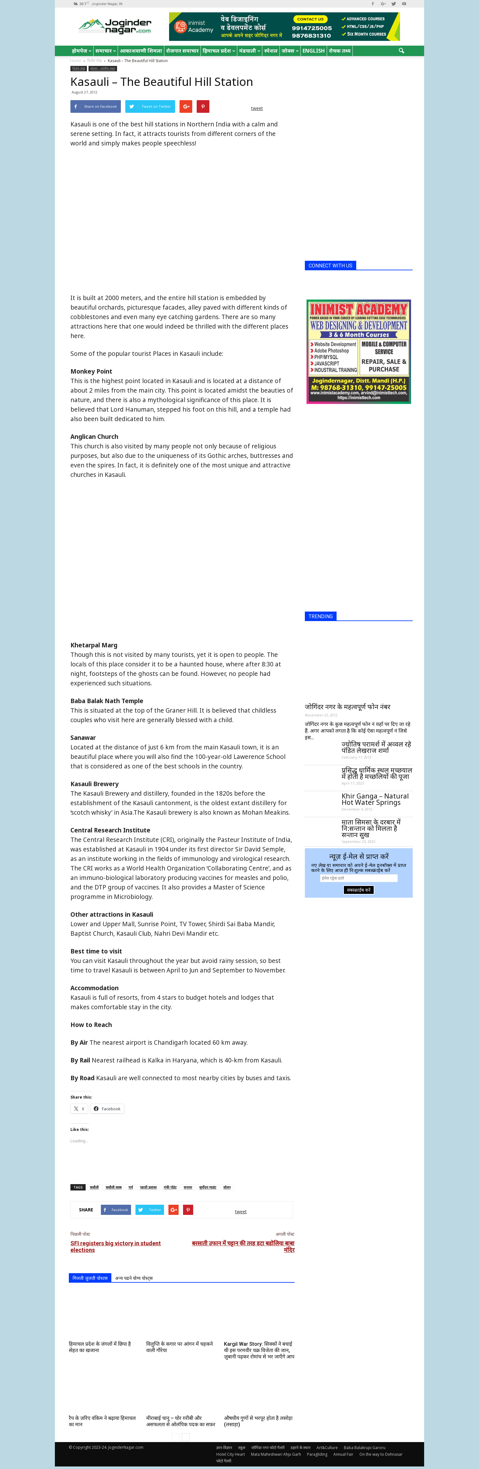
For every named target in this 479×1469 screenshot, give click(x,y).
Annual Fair (343, 1454)
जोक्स (290, 50)
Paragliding (317, 1454)
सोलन (227, 1187)
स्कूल (241, 1447)
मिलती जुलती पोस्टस (90, 1278)
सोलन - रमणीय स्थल (102, 68)
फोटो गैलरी (223, 1461)
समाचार (105, 50)
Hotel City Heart (230, 1454)
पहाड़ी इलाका (148, 1187)
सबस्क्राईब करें (359, 890)
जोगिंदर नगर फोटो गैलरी (268, 1447)
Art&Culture (327, 1447)
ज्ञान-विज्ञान (224, 1447)
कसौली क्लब (113, 1187)
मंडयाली (249, 50)
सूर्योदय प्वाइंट (207, 1187)
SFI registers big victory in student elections (115, 1246)
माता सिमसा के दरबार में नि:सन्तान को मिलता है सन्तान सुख (371, 828)
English (314, 50)
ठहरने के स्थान (301, 1447)
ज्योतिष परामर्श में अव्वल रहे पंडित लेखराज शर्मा (376, 747)
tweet (257, 108)
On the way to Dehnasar (381, 1454)
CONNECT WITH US (330, 265)
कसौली (94, 1187)
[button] (401, 51)
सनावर (188, 1187)
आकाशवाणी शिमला (141, 50)
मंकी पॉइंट (170, 1187)
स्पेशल (271, 50)
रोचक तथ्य (340, 50)
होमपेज (82, 50)
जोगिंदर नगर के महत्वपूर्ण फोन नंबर (347, 706)
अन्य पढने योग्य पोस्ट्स (134, 1278)
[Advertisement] (182, 1162)
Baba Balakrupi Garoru (364, 1447)
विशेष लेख (78, 68)
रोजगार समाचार (182, 50)
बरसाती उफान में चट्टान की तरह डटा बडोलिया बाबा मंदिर (243, 1246)
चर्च (130, 1187)
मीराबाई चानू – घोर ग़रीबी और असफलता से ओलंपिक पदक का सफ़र (180, 1421)
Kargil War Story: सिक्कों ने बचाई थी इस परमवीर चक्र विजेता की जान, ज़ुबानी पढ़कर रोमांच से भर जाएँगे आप (259, 1350)
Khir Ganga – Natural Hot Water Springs (375, 799)
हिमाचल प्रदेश (219, 50)
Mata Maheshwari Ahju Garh (276, 1454)
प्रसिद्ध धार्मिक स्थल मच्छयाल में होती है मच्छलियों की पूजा (377, 773)
